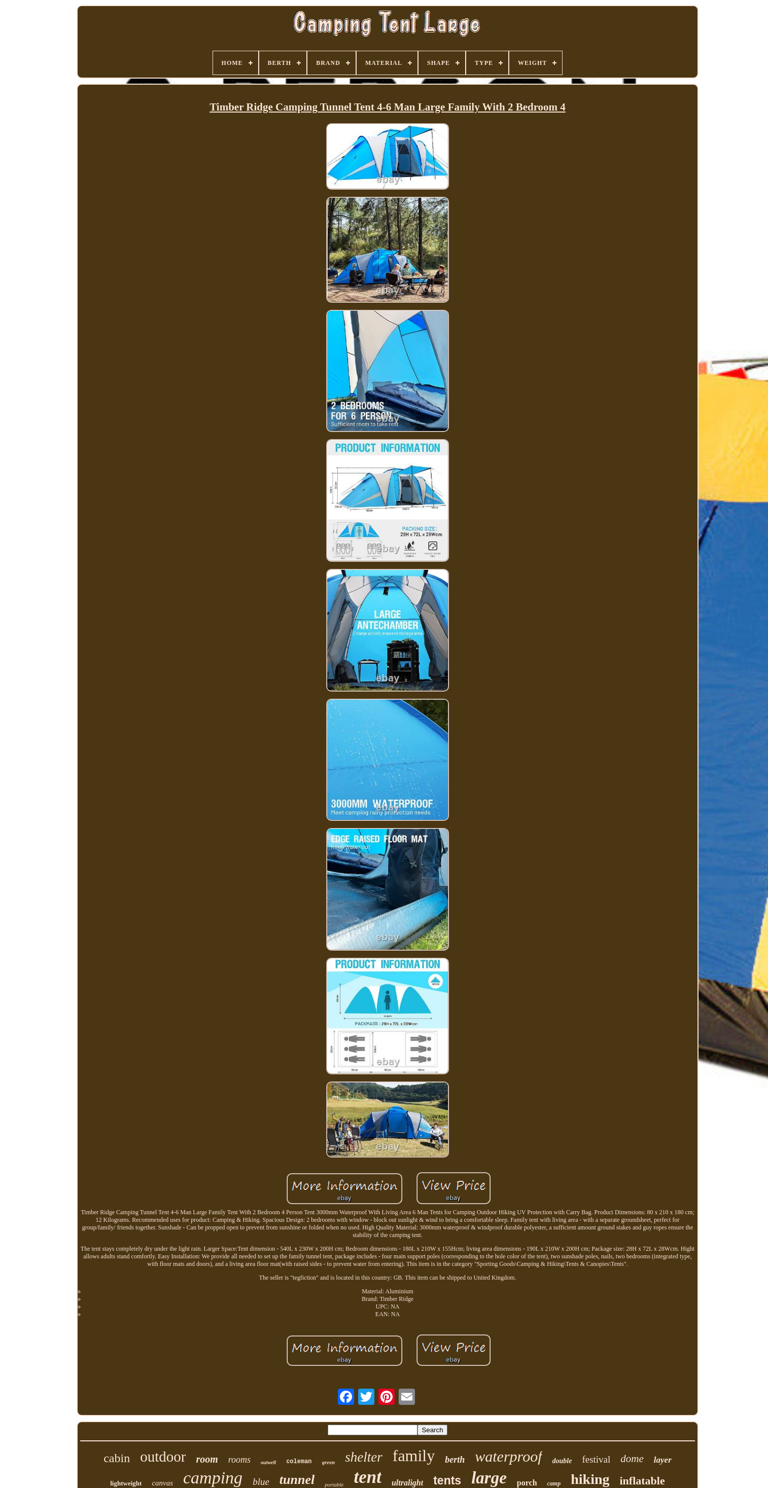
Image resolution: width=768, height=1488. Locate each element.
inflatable (642, 1480)
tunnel (297, 1479)
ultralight (407, 1482)
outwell (268, 1462)
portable (334, 1484)
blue (261, 1481)
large (489, 1478)
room (207, 1459)
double (562, 1461)
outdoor (163, 1456)
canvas (162, 1483)
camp (554, 1483)
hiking (590, 1479)
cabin (116, 1458)
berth (455, 1460)
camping (212, 1477)
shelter (363, 1457)
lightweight (126, 1483)
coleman (298, 1461)
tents (447, 1480)
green (328, 1462)
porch (527, 1482)
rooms (239, 1460)
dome (632, 1459)
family (414, 1455)
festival (596, 1459)
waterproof (508, 1456)
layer (663, 1460)
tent (367, 1477)
